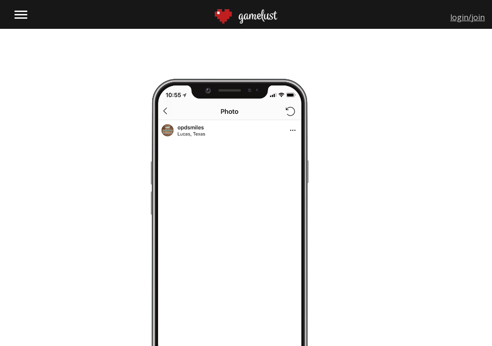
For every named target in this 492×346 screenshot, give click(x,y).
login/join (467, 17)
